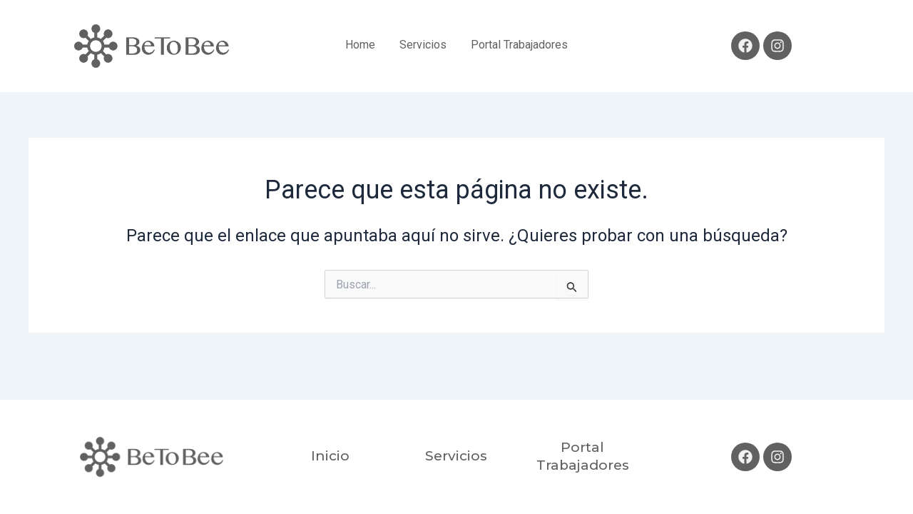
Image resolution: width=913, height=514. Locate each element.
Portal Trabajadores (519, 44)
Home (360, 44)
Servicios (423, 44)
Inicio (330, 456)
